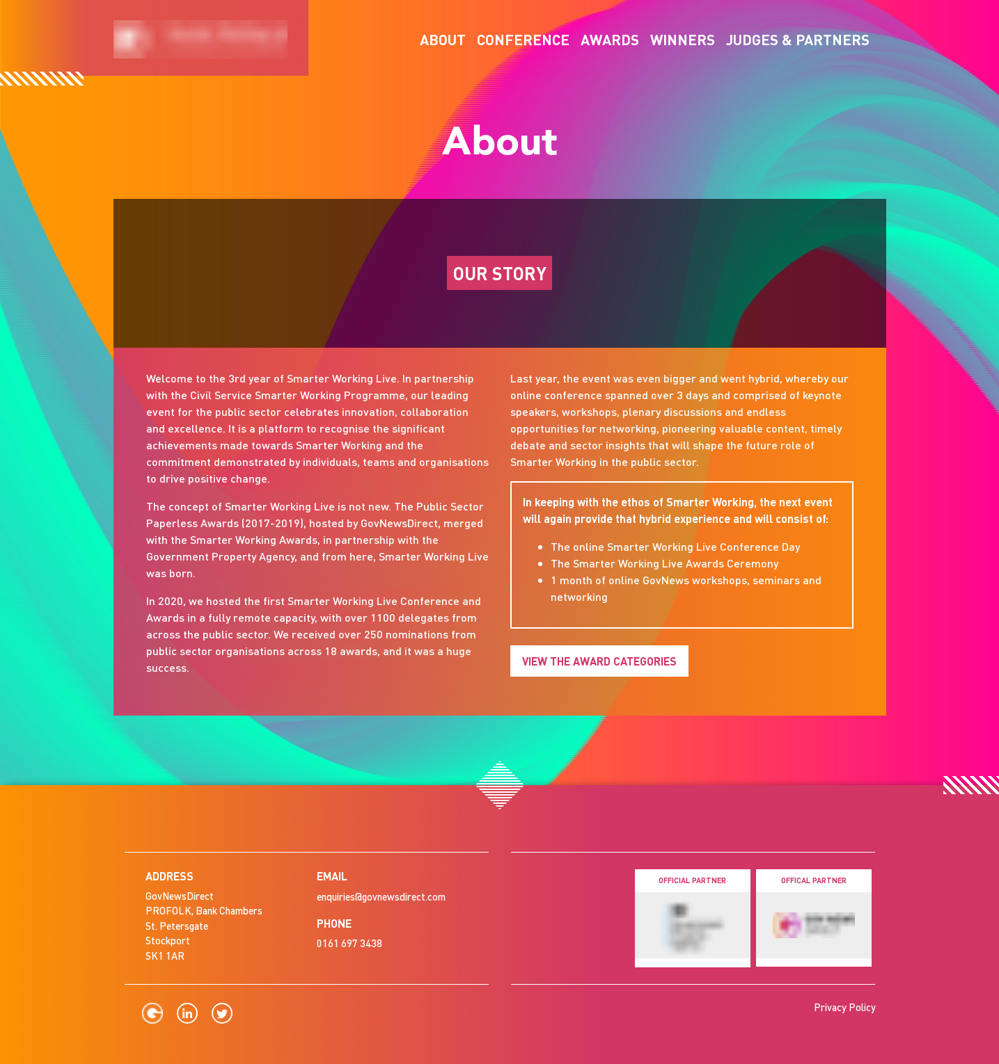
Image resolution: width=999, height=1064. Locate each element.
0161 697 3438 (349, 943)
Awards (610, 39)
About (443, 39)
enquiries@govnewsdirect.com (381, 896)
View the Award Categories (599, 661)
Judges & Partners (798, 39)
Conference (523, 39)
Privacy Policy (845, 1007)
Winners (682, 39)
